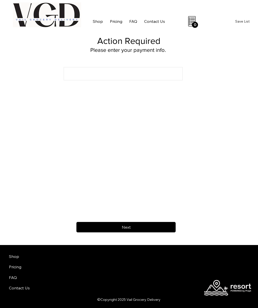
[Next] (126, 227)
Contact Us (19, 287)
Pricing (15, 266)
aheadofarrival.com (157, 280)
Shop (14, 256)
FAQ (13, 277)
